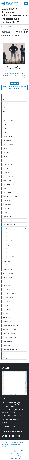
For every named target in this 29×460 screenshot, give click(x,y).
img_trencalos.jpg (8, 144)
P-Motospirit (6, 285)
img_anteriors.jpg (8, 120)
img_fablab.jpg (7, 156)
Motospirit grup (7, 341)
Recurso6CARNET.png (9, 329)
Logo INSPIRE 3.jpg (8, 176)
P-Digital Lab (6, 301)
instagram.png (7, 204)
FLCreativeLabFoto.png (9, 297)
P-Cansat (5, 313)
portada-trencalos (8, 241)
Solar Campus (7, 180)
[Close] (26, 3)
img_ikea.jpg (6, 128)
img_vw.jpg (6, 148)
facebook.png (7, 200)
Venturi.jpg (6, 188)
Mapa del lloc (9, 453)
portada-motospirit (8, 237)
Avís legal (19, 456)
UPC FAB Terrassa (8, 273)
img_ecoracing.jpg (8, 124)
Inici (2, 26)
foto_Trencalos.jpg (8, 184)
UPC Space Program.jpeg (10, 358)
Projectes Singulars (9, 26)
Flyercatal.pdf (7, 216)
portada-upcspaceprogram (10, 245)
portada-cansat (7, 269)
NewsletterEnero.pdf (9, 224)
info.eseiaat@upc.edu (13, 419)
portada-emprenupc (8, 265)
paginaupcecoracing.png (10, 349)
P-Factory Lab (7, 305)
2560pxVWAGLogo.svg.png (10, 325)
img (17, 26)
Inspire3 (5, 104)
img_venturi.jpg (7, 152)
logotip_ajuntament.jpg (9, 333)
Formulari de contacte (8, 426)
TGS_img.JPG (7, 168)
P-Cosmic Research (8, 277)
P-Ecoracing (6, 281)
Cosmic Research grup (9, 337)
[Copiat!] (27, 32)
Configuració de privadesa (16, 458)
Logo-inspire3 (7, 192)
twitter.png (6, 208)
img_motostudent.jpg (9, 132)
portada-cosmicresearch (10, 229)
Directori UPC (6, 423)
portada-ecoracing (8, 233)
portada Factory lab (8, 257)
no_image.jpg (6, 160)
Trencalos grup (7, 345)
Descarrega (14, 83)
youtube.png (6, 212)
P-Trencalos (6, 289)
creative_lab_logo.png (9, 172)
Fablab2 (5, 112)
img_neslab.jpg (7, 140)
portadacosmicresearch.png (14, 73)
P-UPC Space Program (9, 293)
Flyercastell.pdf (7, 221)
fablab (4, 116)
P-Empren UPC (7, 317)
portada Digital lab (8, 253)
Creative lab (6, 100)
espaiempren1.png (8, 164)
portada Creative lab (8, 249)
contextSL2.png (7, 321)
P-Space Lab (6, 309)
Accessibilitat (19, 453)
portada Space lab (8, 261)
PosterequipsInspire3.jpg (10, 196)
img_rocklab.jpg (7, 136)
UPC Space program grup (10, 354)
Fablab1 (5, 108)
